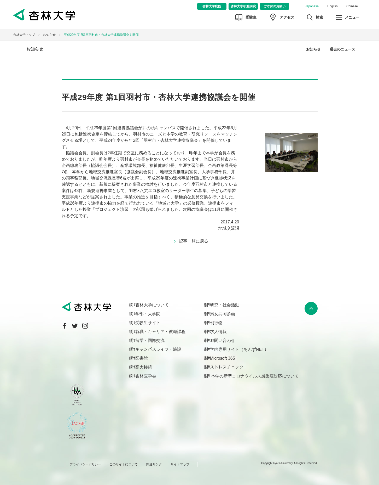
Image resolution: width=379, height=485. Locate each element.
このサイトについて (123, 464)
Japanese (312, 6)
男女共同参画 (222, 314)
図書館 (141, 358)
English (332, 6)
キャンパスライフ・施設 (158, 349)
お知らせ (49, 35)
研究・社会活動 (224, 305)
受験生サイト (147, 322)
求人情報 (218, 331)
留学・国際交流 (150, 340)
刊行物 (216, 322)
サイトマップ (180, 464)
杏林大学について (152, 305)
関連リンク (154, 464)
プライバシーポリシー (85, 464)
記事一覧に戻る (193, 241)
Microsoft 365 (222, 358)
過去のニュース (342, 49)
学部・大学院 (147, 314)
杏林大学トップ (24, 35)
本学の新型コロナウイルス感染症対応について (254, 376)
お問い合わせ (222, 340)
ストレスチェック (226, 367)
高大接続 (143, 367)
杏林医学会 (145, 376)
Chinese (352, 6)
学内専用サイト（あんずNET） (239, 349)
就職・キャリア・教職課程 (160, 331)
